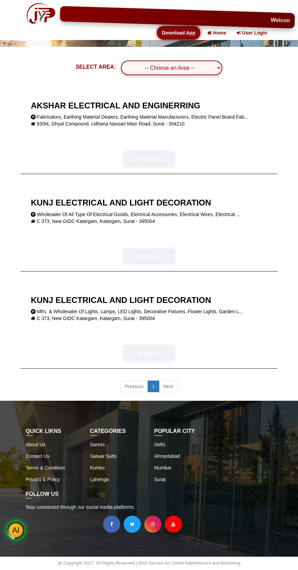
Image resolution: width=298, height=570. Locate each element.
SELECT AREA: (96, 67)
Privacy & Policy (43, 479)
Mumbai (162, 467)
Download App (178, 33)
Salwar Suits (103, 456)
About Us (36, 444)
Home (216, 33)
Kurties (97, 467)
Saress (97, 444)
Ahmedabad (167, 456)
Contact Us (149, 159)
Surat (159, 479)
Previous (134, 386)
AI (16, 530)
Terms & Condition (45, 467)
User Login (252, 33)
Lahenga (99, 479)
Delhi (159, 444)
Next (168, 386)
